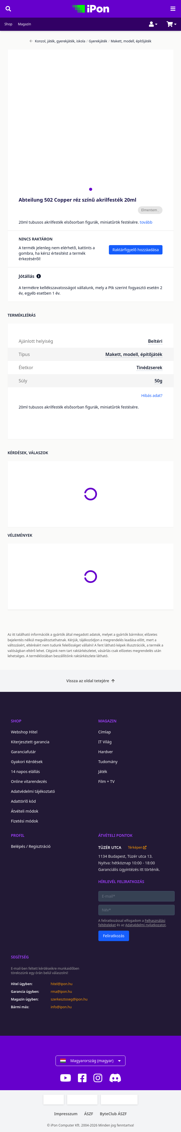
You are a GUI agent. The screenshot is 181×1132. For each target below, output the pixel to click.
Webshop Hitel (24, 731)
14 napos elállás (25, 771)
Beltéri (155, 341)
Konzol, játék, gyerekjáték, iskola (57, 41)
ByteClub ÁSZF (113, 1113)
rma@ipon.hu (61, 992)
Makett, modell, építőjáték (129, 41)
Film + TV (106, 781)
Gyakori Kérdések (27, 761)
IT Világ (105, 741)
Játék (102, 771)
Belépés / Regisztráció (31, 846)
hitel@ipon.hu (62, 984)
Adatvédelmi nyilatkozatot (145, 925)
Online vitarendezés (29, 781)
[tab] (90, 189)
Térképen (137, 847)
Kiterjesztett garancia (30, 741)
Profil (18, 835)
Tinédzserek (149, 367)
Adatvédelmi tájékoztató (33, 791)
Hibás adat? (151, 395)
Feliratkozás (114, 935)
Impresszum (65, 1113)
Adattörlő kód (23, 801)
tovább (146, 222)
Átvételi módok (24, 811)
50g (158, 381)
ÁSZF (88, 1113)
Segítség (20, 957)
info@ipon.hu (61, 1007)
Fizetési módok (24, 821)
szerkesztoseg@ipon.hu (69, 999)
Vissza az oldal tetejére (90, 680)
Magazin (24, 24)
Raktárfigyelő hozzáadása (135, 249)
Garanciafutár (23, 751)
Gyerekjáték (96, 41)
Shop (8, 24)
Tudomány (108, 761)
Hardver (105, 751)
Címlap (104, 731)
